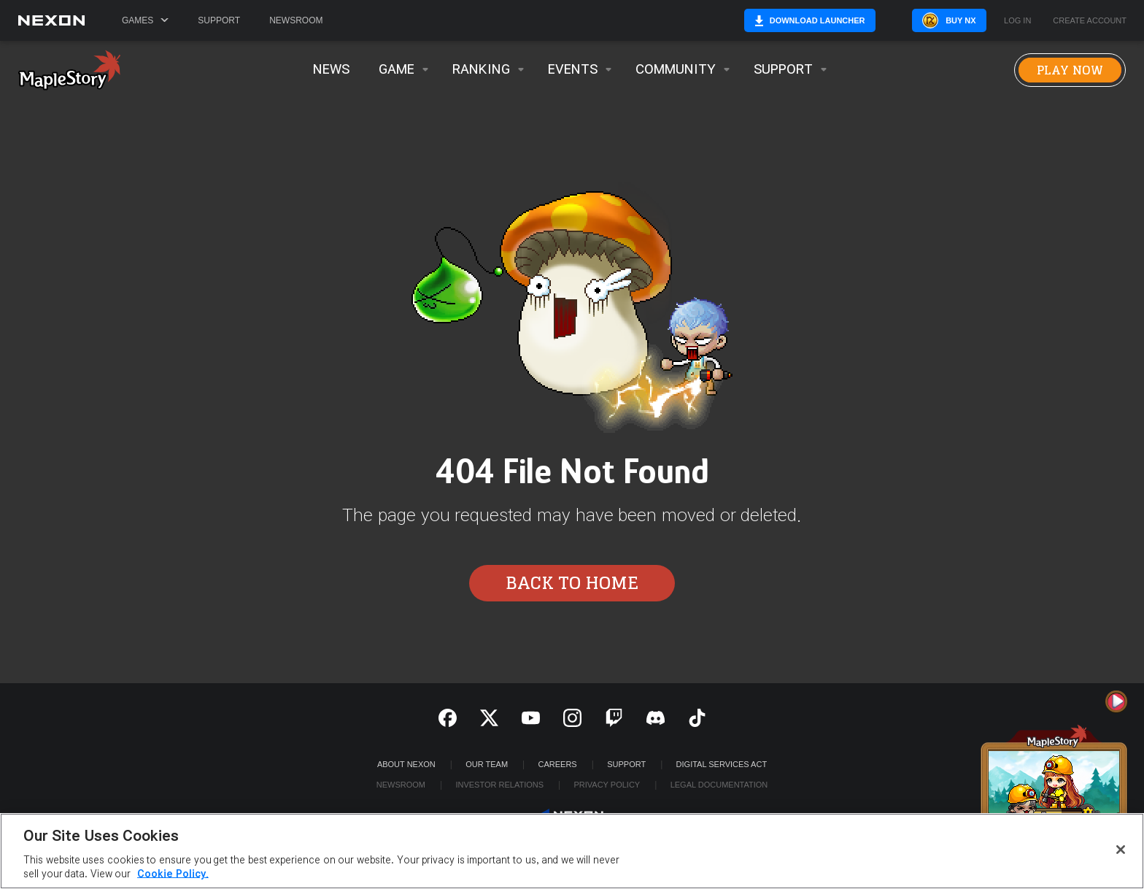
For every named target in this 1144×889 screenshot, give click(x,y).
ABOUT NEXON (406, 764)
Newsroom (295, 20)
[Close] (1121, 850)
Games (145, 20)
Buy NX (942, 20)
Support (219, 20)
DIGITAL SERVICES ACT (722, 764)
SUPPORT (626, 764)
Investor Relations (499, 784)
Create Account (1089, 21)
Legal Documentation (719, 784)
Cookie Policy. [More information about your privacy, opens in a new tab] (173, 874)
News (331, 70)
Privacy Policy (606, 784)
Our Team (486, 764)
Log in (1017, 21)
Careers (557, 764)
